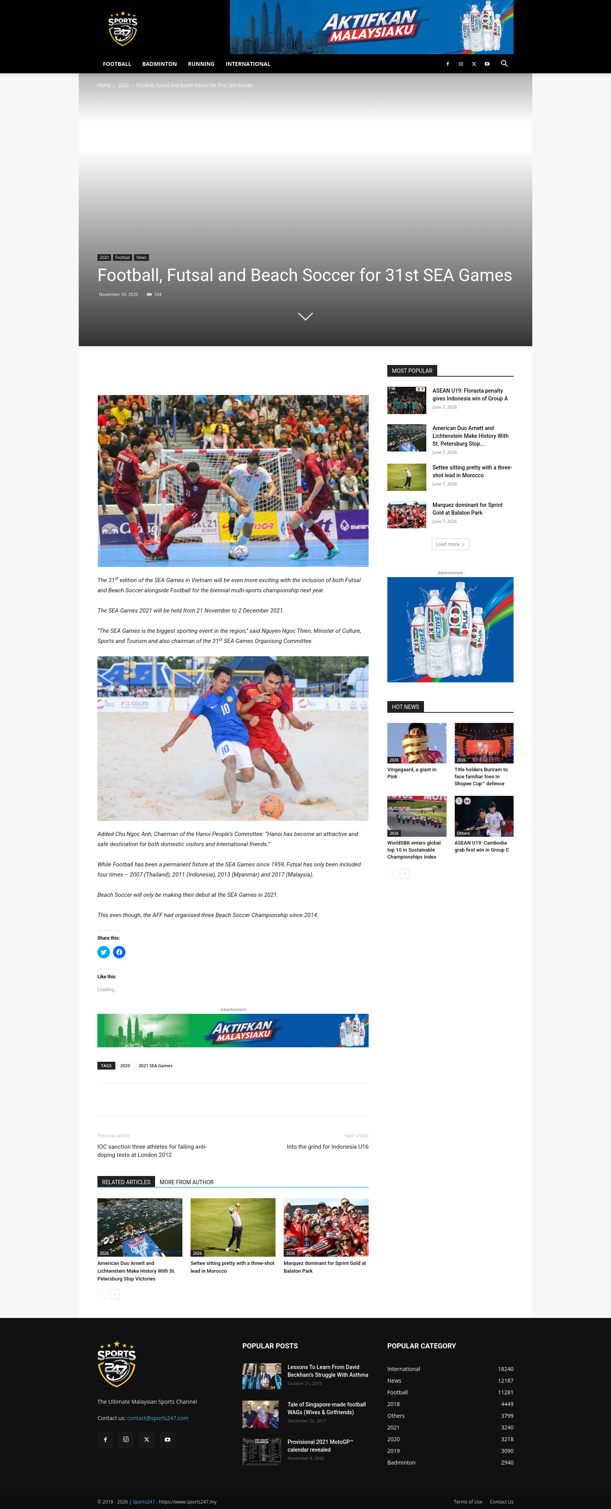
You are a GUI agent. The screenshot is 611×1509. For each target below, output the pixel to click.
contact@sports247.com (158, 1418)
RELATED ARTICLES (126, 1182)
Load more (450, 544)
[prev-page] (102, 1294)
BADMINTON (159, 63)
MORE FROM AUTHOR (187, 1182)
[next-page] (115, 1294)
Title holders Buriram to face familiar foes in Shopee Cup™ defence (481, 776)
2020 (123, 85)
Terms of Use (468, 1501)
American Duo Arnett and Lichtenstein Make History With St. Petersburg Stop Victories (136, 1271)
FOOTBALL (117, 63)
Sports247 (144, 1501)
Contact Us (502, 1501)
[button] (504, 64)
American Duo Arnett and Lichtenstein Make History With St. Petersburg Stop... (471, 436)
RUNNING (201, 63)
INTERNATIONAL (248, 63)
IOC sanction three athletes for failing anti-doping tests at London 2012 (152, 1150)
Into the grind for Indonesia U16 (328, 1146)
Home (104, 85)
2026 (104, 1253)
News (141, 257)
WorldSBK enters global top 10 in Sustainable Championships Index (414, 850)
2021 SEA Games (156, 1065)
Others (463, 833)
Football (122, 257)
